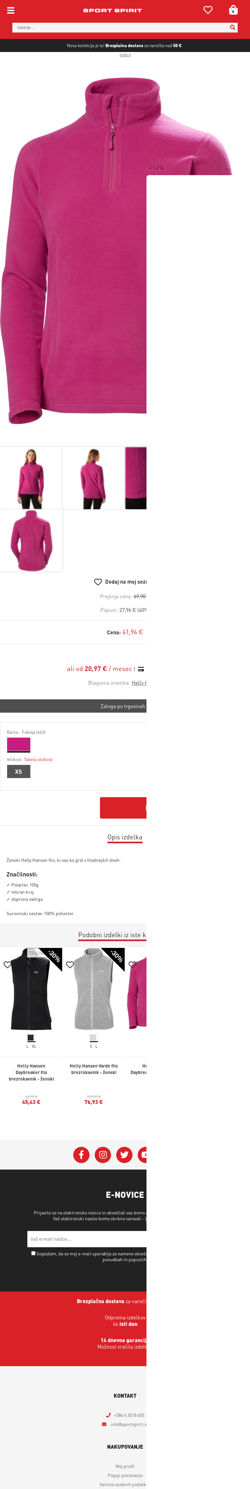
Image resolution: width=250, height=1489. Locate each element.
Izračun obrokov (165, 690)
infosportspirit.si (129, 1445)
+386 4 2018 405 (129, 1436)
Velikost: (30, 780)
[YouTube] (146, 1176)
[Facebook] (81, 1176)
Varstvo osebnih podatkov (170, 1239)
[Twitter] (124, 1176)
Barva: (26, 753)
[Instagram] (103, 1176)
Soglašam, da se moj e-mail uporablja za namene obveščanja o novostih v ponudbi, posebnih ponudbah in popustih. (127, 1277)
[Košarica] (231, 9)
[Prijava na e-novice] (214, 1260)
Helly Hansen (147, 703)
